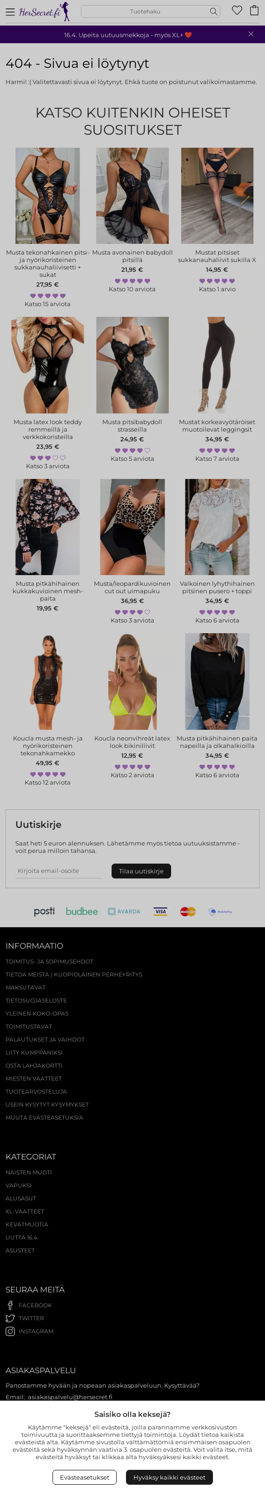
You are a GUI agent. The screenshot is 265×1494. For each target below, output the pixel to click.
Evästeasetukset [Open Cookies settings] (84, 1477)
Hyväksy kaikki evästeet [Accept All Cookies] (169, 1477)
